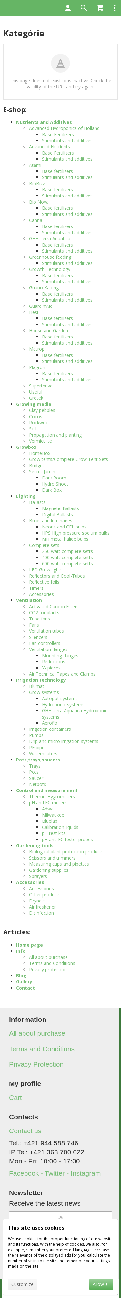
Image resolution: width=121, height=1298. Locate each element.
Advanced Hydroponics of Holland (64, 128)
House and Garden (48, 330)
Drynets (37, 901)
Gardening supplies (48, 870)
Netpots (37, 784)
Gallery (24, 982)
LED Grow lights (46, 570)
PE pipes (38, 747)
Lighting (26, 496)
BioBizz (37, 183)
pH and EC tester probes (67, 839)
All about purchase (48, 957)
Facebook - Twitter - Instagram (55, 1173)
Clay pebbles (42, 410)
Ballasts (37, 502)
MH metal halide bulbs (65, 539)
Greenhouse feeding (50, 257)
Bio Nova (39, 202)
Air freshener (42, 907)
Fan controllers (44, 643)
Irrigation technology (41, 680)
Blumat (36, 686)
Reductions (53, 662)
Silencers (38, 637)
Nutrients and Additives (44, 122)
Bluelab (49, 821)
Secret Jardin (42, 471)
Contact (25, 988)
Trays (35, 766)
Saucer (36, 778)
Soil (32, 429)
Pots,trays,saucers (38, 760)
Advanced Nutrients (49, 147)
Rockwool (39, 422)
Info (20, 951)
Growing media (33, 404)
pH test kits (54, 833)
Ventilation (29, 600)
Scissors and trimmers (52, 858)
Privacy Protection (36, 1064)
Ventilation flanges (48, 649)
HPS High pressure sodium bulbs (76, 533)
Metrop (37, 349)
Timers (36, 588)
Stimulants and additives (67, 140)
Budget (36, 465)
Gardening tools (35, 845)
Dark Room (54, 478)
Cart (15, 1097)
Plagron (37, 367)
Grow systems (44, 692)
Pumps (36, 735)
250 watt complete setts (67, 551)
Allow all (101, 1284)
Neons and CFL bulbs (64, 527)
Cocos (35, 416)
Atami (35, 165)
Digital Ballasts (57, 514)
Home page (29, 945)
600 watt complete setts (67, 563)
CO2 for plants (44, 612)
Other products (45, 894)
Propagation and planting (55, 435)
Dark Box (52, 490)
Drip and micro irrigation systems (63, 741)
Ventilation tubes (46, 631)
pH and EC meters (48, 803)
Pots (34, 772)
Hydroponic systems (63, 704)
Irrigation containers (50, 729)
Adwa (48, 809)
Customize (22, 1284)
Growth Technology (49, 269)
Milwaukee (53, 815)
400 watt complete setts (67, 557)
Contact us (25, 1130)
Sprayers (38, 876)
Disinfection (41, 913)
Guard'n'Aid (41, 306)
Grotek (36, 398)
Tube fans (39, 619)
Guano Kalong (44, 288)
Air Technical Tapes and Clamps (62, 674)
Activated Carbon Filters (54, 606)
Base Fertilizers (58, 134)
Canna (35, 220)
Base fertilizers (57, 171)
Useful (35, 392)
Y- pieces (51, 668)
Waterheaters (43, 753)
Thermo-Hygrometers (52, 796)
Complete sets (44, 545)
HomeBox (39, 453)
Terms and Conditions (52, 963)
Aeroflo (49, 723)
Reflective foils (44, 582)
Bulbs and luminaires (50, 521)
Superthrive (41, 386)
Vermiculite (40, 441)
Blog (21, 975)
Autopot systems (60, 698)
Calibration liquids (60, 827)
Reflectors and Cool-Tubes (57, 576)
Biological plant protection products (66, 852)
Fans (34, 625)
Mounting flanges (60, 655)
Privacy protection (48, 969)
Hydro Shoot (55, 484)
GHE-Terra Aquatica (49, 239)
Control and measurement (47, 790)
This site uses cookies (36, 1227)
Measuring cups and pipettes (59, 864)
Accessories (41, 594)
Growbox (26, 447)
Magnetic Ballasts (60, 508)
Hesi (33, 312)
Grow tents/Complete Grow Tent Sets (68, 459)
